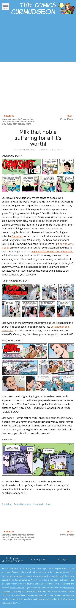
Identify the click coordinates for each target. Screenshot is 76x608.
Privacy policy (38, 559)
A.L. (19, 603)
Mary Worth (38, 504)
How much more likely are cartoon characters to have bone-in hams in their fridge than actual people (18, 121)
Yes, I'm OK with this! (50, 597)
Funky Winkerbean (22, 504)
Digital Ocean (11, 583)
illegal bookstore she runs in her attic (52, 251)
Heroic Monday (67, 119)
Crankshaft (7, 504)
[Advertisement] (35, 39)
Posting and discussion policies (12, 559)
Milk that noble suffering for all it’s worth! (38, 138)
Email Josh (63, 559)
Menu (5, 7)
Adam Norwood (17, 587)
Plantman (16, 236)
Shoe (48, 504)
